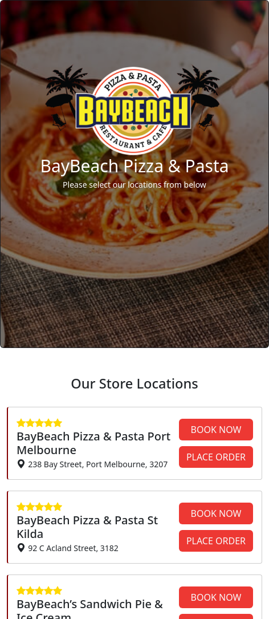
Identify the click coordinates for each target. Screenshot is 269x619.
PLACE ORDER (216, 457)
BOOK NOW (216, 429)
